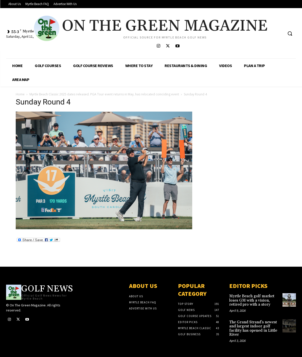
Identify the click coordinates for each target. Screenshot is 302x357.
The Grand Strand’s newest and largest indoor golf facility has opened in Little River (253, 328)
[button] (290, 33)
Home (20, 94)
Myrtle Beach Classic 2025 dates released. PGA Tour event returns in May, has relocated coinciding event (104, 94)
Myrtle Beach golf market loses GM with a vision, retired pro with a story (251, 300)
